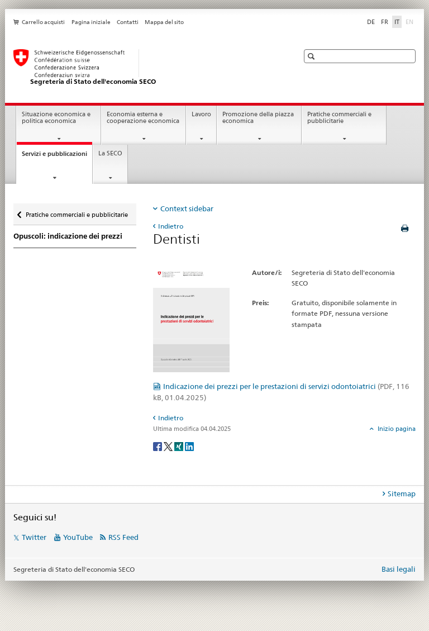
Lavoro (201, 114)
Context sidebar (186, 208)
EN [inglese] (411, 21)
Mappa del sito (164, 22)
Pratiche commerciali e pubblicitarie (339, 118)
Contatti (128, 22)
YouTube (78, 537)
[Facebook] (158, 446)
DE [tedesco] (371, 22)
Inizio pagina (396, 429)
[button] (313, 56)
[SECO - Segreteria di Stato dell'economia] (144, 67)
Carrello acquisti (43, 22)
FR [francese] (384, 22)
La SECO (110, 153)
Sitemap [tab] (402, 493)
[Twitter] (169, 446)
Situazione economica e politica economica (56, 118)
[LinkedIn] (189, 446)
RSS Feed (123, 537)
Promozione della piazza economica (258, 118)
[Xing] (179, 446)
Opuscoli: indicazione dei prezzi (67, 236)
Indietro (170, 226)
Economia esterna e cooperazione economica (143, 118)
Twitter (34, 537)
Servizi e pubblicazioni (57, 156)
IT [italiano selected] (396, 22)
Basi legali (399, 568)
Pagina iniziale (91, 22)
